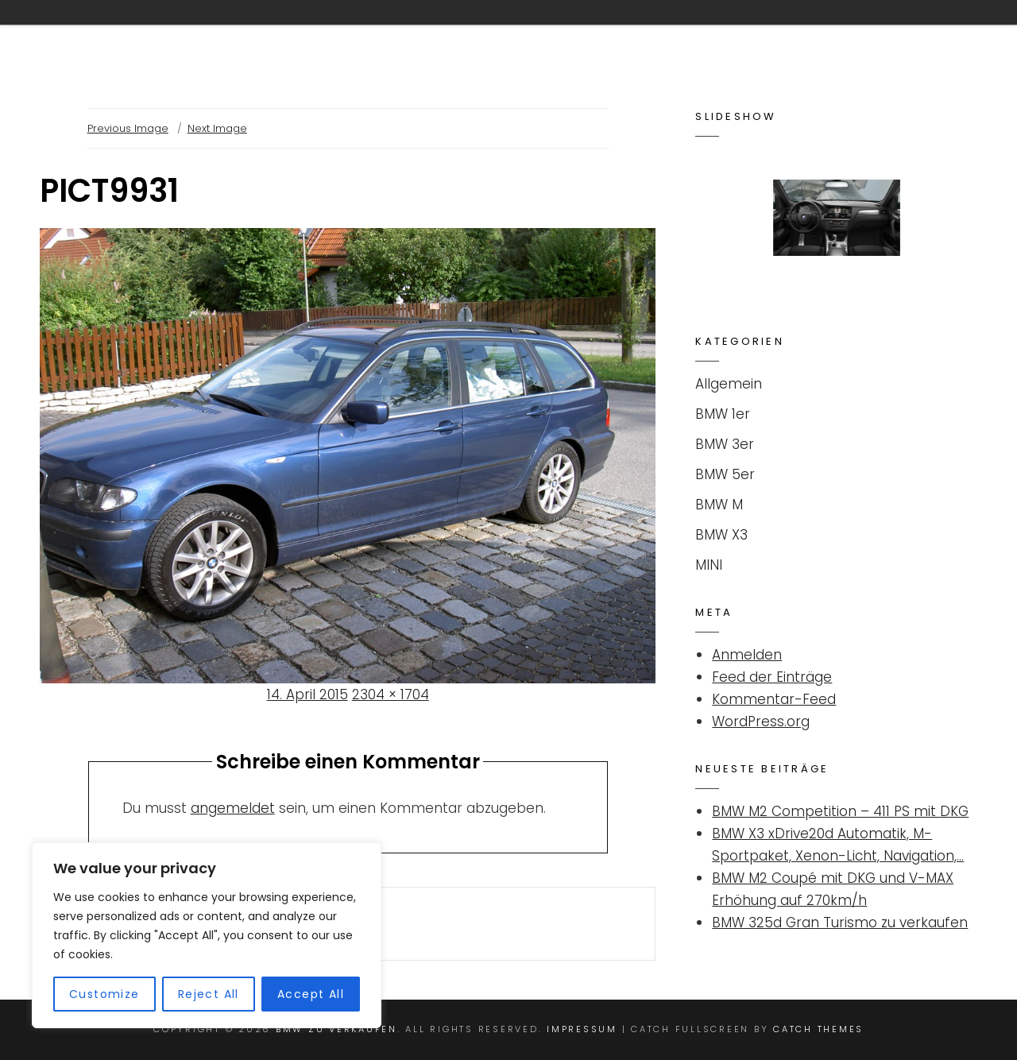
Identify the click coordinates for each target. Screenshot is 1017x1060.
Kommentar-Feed (774, 699)
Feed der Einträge (772, 677)
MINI (708, 564)
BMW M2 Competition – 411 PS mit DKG (840, 811)
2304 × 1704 (390, 694)
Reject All (208, 994)
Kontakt (466, 34)
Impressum (895, 34)
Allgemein (728, 383)
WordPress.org (761, 721)
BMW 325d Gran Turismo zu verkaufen (840, 922)
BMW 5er (725, 474)
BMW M (719, 504)
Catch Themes (818, 1029)
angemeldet (233, 808)
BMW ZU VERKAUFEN (144, 34)
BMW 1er (722, 414)
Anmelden (747, 654)
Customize (104, 994)
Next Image (217, 128)
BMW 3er (724, 444)
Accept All (310, 994)
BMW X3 (721, 534)
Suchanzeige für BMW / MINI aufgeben (678, 34)
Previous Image (127, 128)
